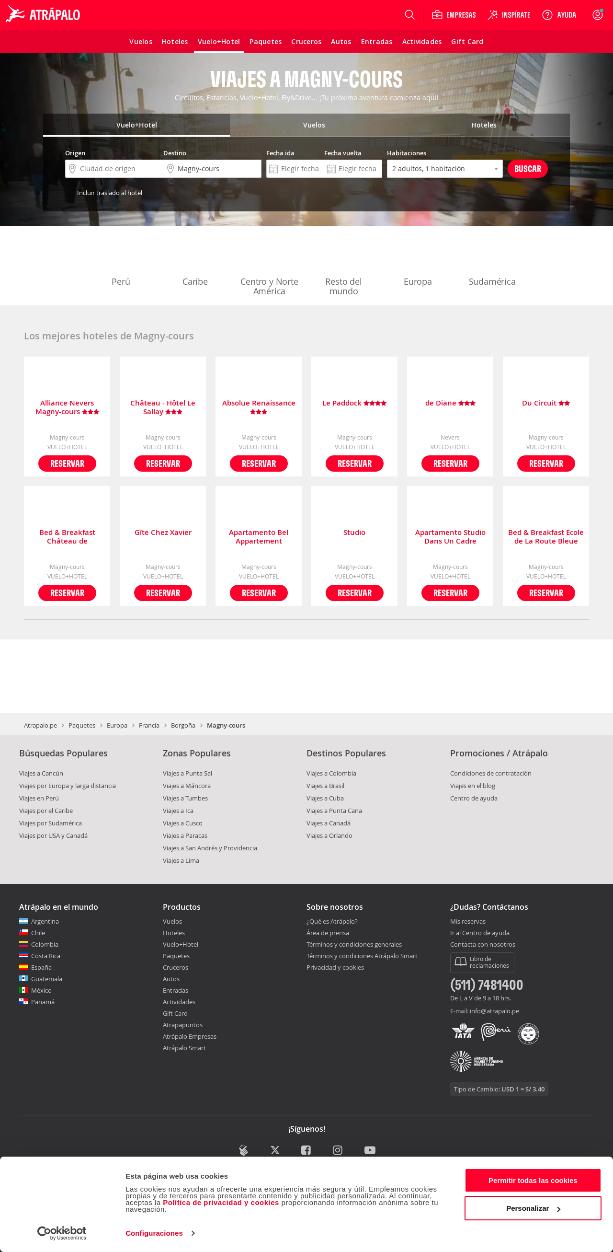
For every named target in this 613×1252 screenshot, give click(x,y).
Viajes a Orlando (329, 835)
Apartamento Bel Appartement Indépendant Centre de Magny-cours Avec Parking (258, 536)
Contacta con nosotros (482, 945)
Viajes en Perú (39, 798)
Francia (149, 725)
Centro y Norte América (269, 266)
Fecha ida (280, 153)
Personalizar (533, 1208)
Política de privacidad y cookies (221, 1202)
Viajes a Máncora (187, 785)
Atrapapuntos (183, 1024)
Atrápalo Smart (184, 1047)
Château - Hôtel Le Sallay (162, 407)
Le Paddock (354, 403)
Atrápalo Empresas (189, 1036)
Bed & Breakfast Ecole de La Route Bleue (546, 536)
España (41, 967)
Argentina (45, 921)
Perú (121, 261)
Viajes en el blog (472, 785)
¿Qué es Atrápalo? (332, 921)
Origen (75, 153)
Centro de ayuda (474, 798)
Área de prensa (327, 932)
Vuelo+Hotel (180, 944)
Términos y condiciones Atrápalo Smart (362, 955)
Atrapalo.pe (40, 725)
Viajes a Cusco (183, 823)
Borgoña (183, 725)
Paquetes (81, 725)
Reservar (67, 463)
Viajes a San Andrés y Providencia (210, 848)
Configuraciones (154, 1233)
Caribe (195, 261)
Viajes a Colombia (331, 773)
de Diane (450, 403)
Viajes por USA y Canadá (53, 835)
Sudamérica (492, 261)
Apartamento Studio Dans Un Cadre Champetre (450, 536)
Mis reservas (468, 922)
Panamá (43, 1001)
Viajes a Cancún (41, 773)
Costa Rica (45, 955)
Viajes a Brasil (325, 785)
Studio (354, 532)
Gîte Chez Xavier (163, 532)
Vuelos (172, 921)
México (41, 990)
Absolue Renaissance (258, 407)
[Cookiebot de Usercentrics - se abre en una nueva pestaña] (62, 1233)
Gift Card (175, 1013)
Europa (418, 261)
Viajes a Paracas (185, 835)
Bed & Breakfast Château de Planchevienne (67, 536)
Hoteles (174, 932)
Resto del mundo (343, 266)
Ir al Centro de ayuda (480, 933)
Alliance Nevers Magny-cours (67, 407)
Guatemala (46, 978)
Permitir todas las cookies (533, 1180)
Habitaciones (406, 153)
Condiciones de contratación (491, 773)
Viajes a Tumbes (185, 798)
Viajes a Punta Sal (187, 773)
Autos (171, 978)
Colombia (44, 944)
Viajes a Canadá (328, 823)
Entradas (175, 990)
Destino (174, 153)
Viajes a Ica (178, 810)
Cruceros (175, 967)
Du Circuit (546, 403)
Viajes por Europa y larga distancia (67, 785)
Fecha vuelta (343, 153)
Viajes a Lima (181, 860)
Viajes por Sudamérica (50, 823)
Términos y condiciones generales (354, 944)
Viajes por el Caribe (46, 810)
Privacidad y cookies (335, 967)
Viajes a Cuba (325, 798)
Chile (38, 932)
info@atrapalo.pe (494, 1011)
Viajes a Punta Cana (334, 810)
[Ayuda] (559, 15)
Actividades (179, 1001)
